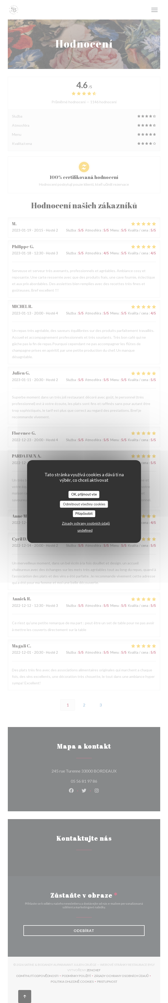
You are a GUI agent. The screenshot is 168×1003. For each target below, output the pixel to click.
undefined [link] (85, 530)
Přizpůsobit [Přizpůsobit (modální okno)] (84, 513)
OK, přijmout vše (83, 494)
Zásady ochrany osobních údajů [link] (86, 523)
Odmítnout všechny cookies (84, 504)
